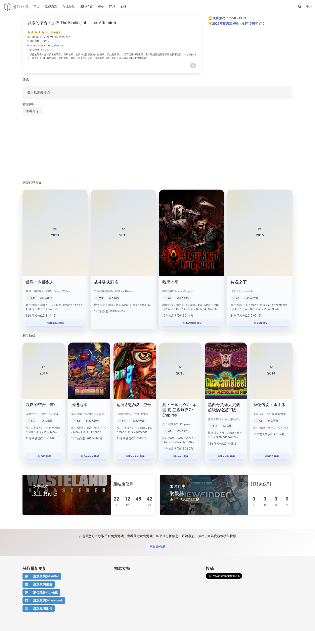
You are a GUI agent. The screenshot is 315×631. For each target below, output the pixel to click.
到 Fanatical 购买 (191, 323)
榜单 (101, 6)
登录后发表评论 (38, 92)
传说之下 (239, 282)
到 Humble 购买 (55, 323)
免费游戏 (51, 6)
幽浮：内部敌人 (40, 282)
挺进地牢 (79, 404)
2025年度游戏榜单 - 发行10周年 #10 (238, 24)
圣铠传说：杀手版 (269, 404)
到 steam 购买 (180, 456)
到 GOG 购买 (260, 323)
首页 (36, 6)
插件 (123, 6)
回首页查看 (157, 547)
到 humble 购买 (226, 456)
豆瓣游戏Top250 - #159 (229, 18)
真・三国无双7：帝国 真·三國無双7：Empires (179, 409)
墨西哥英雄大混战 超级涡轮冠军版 (224, 407)
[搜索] (300, 6)
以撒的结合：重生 (42, 404)
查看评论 (32, 111)
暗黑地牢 (170, 282)
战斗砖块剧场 (106, 282)
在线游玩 (68, 6)
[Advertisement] (143, 148)
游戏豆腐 (15, 7)
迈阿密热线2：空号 (134, 404)
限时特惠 (86, 6)
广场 (112, 6)
